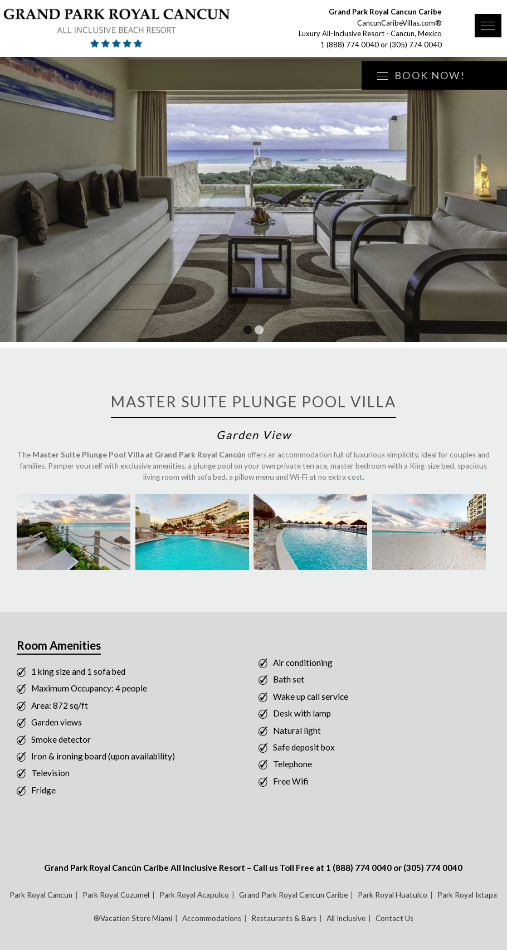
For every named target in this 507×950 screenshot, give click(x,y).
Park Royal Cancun (40, 894)
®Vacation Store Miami (133, 918)
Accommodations (211, 918)
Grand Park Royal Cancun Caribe (293, 894)
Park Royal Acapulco (194, 894)
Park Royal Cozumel (115, 894)
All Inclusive (345, 918)
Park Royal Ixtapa (467, 894)
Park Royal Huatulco (392, 894)
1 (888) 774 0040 (349, 44)
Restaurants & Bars (283, 918)
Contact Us (394, 918)
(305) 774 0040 (415, 44)
